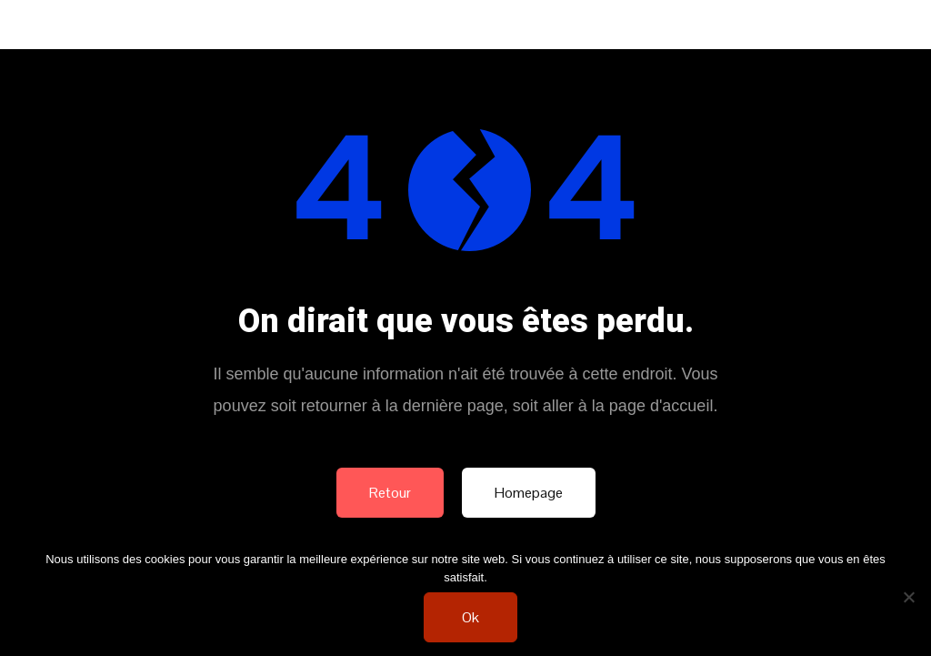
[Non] (908, 597)
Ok (470, 617)
